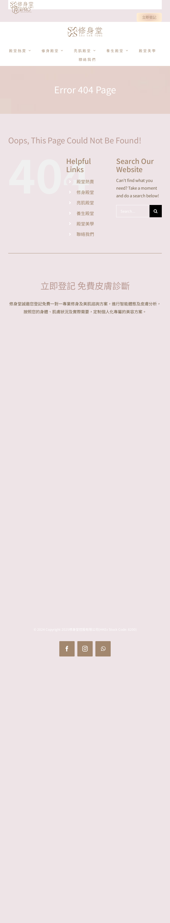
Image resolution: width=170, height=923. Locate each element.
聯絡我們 (85, 234)
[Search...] (133, 211)
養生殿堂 (85, 213)
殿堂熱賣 (85, 181)
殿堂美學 (85, 223)
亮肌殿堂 (85, 202)
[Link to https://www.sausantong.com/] (12, 5)
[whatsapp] (103, 648)
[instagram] (85, 648)
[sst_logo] (85, 27)
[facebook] (67, 648)
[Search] (156, 211)
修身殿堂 (85, 192)
